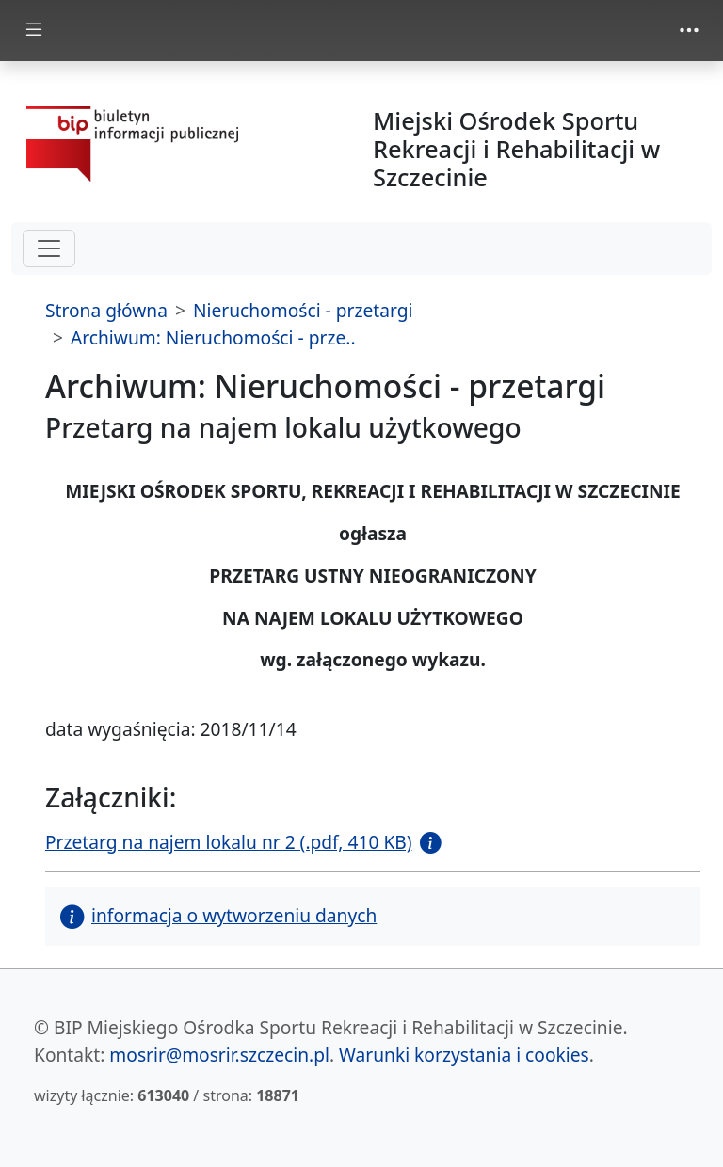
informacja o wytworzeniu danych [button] (218, 915)
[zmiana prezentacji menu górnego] (689, 30)
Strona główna (106, 310)
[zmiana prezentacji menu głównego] (34, 30)
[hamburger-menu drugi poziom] (49, 248)
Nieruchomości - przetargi (303, 310)
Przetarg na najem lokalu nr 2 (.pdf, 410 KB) (228, 842)
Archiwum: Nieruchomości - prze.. (213, 337)
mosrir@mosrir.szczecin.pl (219, 1054)
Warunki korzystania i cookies (464, 1054)
